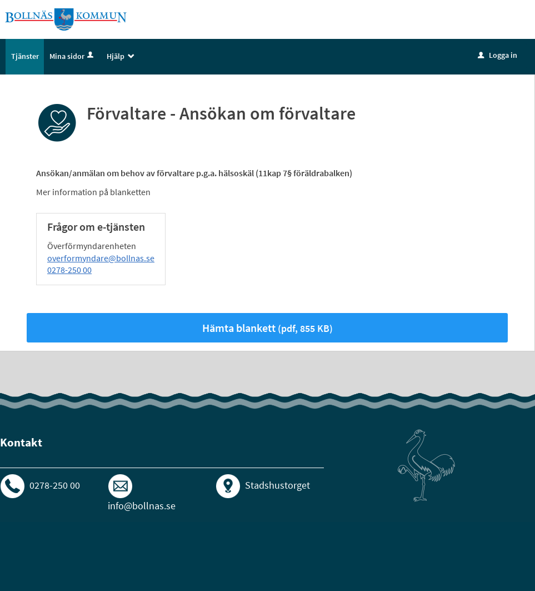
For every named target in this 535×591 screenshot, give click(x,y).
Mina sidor (72, 56)
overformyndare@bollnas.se (100, 258)
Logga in (497, 55)
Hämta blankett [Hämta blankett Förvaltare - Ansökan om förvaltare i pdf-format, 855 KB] (267, 328)
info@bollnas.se (142, 505)
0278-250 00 (69, 269)
